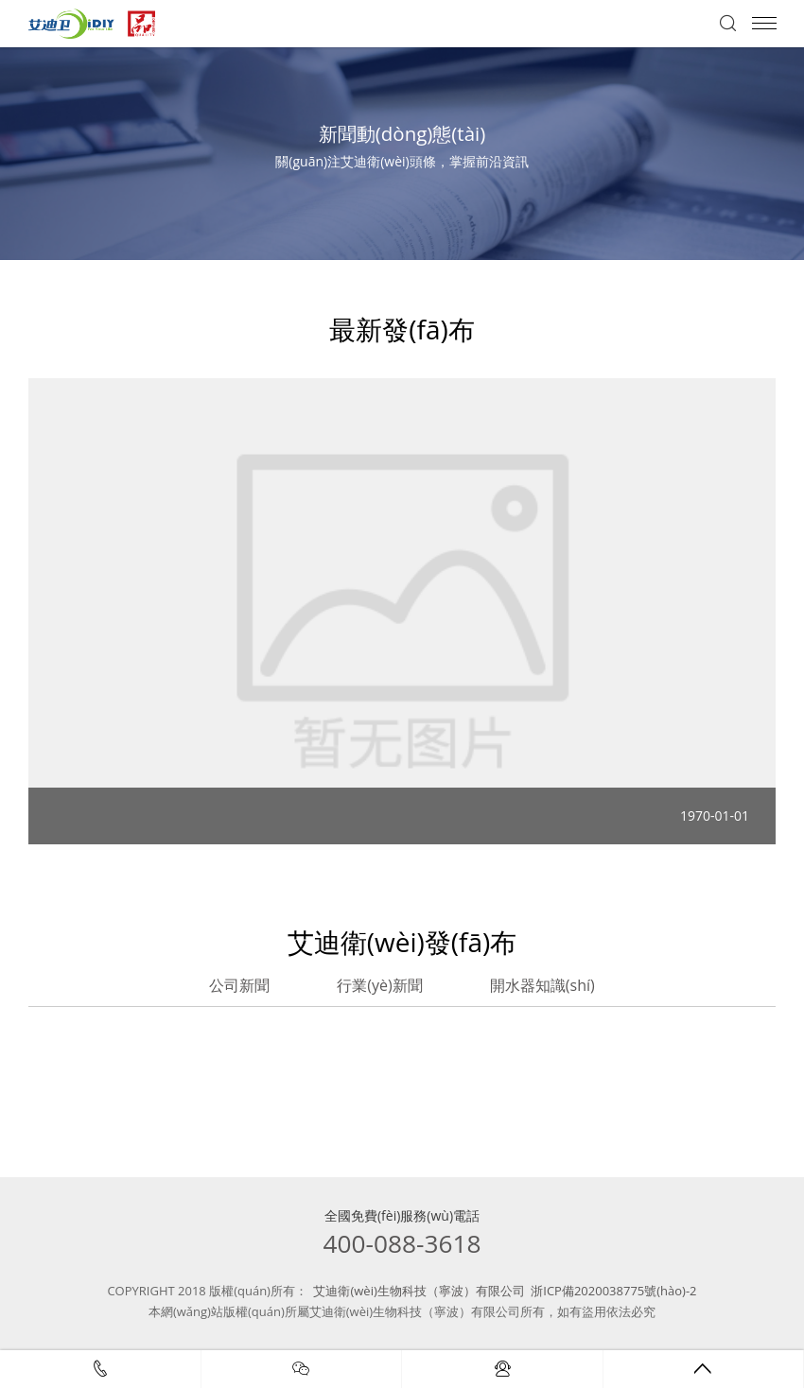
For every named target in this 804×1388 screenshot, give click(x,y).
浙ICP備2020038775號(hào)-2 (613, 1290)
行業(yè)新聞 (379, 985)
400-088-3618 (402, 1243)
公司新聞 (239, 985)
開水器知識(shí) (542, 985)
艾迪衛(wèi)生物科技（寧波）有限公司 (418, 1290)
